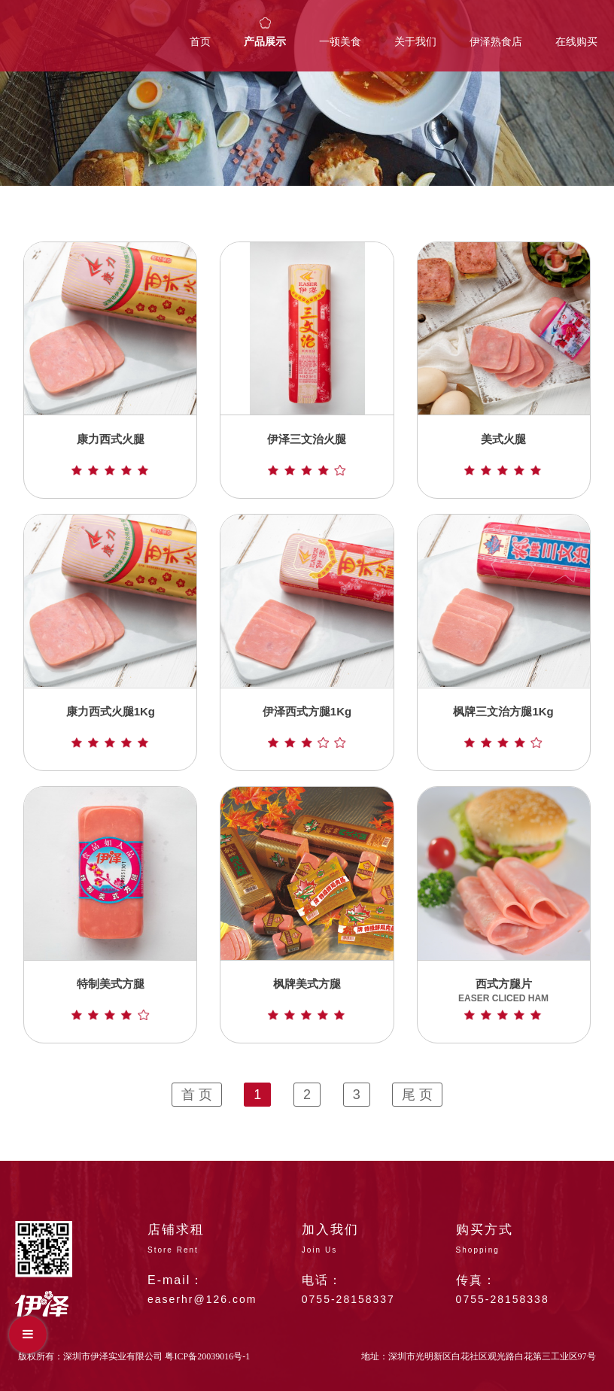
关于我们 (415, 41)
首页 (200, 41)
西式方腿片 (503, 998)
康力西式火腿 (110, 454)
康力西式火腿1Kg (110, 726)
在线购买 (576, 41)
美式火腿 (503, 454)
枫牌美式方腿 (306, 998)
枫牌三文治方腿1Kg (503, 726)
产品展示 (265, 41)
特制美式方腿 (110, 998)
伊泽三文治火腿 (306, 454)
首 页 (196, 1094)
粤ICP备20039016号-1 (207, 1356)
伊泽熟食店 (496, 41)
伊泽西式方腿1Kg (307, 726)
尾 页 (417, 1094)
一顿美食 (340, 41)
